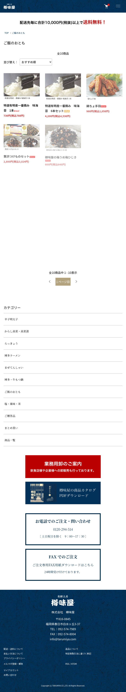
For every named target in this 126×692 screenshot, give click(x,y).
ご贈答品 (9, 416)
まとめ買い (11, 428)
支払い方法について (13, 653)
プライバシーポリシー (14, 658)
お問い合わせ (10, 674)
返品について (71, 648)
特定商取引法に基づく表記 (78, 653)
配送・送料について (13, 648)
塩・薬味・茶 (12, 404)
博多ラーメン (12, 355)
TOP (6, 32)
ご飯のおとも (18, 32)
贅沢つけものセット (19, 157)
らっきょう (11, 343)
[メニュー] (118, 6)
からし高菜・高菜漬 (16, 331)
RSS (67, 663)
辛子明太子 (11, 319)
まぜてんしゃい (13, 367)
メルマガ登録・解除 (13, 663)
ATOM (74, 663)
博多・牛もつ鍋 (13, 379)
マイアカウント (11, 670)
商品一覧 (9, 440)
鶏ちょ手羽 (96, 106)
